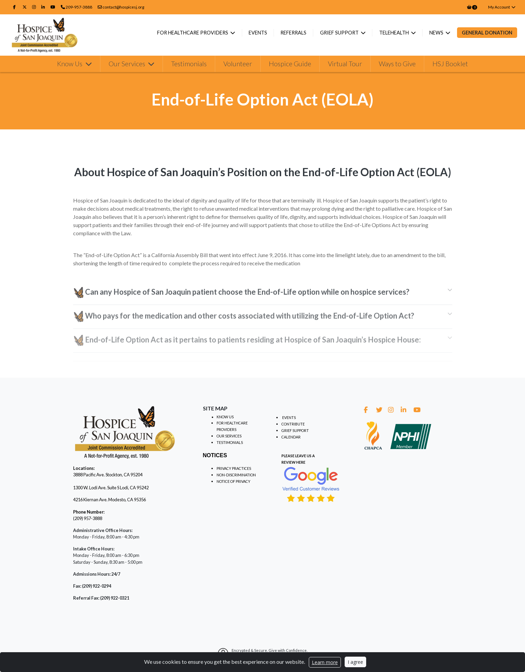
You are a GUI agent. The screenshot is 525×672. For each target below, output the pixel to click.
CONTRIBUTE (293, 424)
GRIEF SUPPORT (295, 430)
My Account (502, 7)
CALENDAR (291, 437)
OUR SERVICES (229, 436)
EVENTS (289, 417)
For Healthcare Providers (193, 33)
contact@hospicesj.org (121, 7)
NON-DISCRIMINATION (236, 475)
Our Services (128, 66)
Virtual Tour (345, 66)
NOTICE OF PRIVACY (233, 481)
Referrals (293, 33)
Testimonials (189, 66)
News (436, 33)
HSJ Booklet (450, 66)
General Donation (487, 33)
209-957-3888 (79, 7)
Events (258, 33)
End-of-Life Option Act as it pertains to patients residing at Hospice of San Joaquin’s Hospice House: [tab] (247, 340)
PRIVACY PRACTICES (234, 468)
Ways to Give (397, 66)
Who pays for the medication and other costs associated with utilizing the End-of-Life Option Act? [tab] (243, 316)
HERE (300, 462)
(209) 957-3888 (87, 518)
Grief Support (340, 33)
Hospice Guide (290, 66)
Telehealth (394, 33)
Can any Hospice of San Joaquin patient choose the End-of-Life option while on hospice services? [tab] (242, 292)
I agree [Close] (355, 662)
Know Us (70, 66)
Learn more (325, 662)
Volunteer (237, 66)
